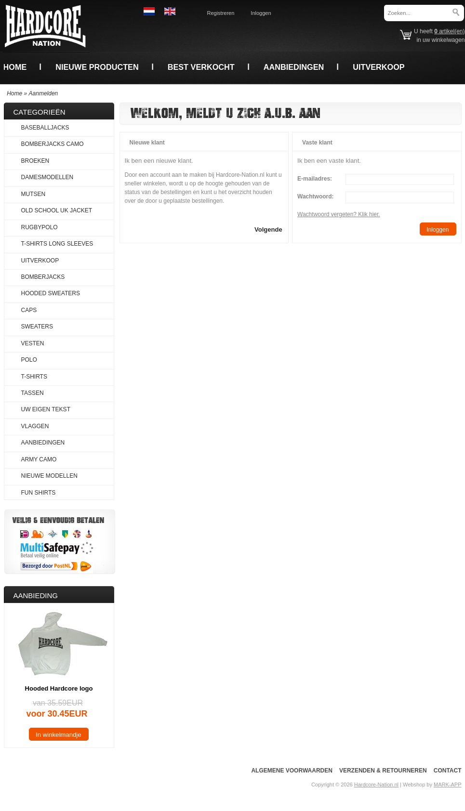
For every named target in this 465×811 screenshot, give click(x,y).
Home (15, 67)
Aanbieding (35, 595)
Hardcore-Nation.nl (376, 784)
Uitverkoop (378, 67)
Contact (448, 770)
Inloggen (261, 13)
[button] (268, 229)
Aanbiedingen (294, 67)
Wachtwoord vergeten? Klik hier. (338, 214)
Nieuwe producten (96, 67)
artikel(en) (449, 31)
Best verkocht (201, 67)
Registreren (221, 13)
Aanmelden (43, 93)
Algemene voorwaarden (291, 770)
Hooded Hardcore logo (59, 688)
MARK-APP (447, 784)
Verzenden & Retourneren (383, 770)
